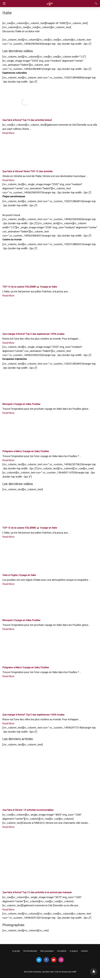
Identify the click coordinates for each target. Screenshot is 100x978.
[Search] (95, 3)
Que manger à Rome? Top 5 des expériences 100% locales (33, 334)
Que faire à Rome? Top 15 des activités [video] (27, 120)
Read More (8, 132)
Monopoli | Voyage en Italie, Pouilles (21, 404)
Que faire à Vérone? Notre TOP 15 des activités (27, 171)
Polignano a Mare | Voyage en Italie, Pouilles (25, 451)
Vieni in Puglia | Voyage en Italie (19, 575)
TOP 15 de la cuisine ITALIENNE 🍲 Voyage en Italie (29, 286)
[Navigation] (3, 3)
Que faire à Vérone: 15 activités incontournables (28, 809)
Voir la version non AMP (65, 971)
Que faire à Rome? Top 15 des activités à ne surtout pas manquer (37, 892)
